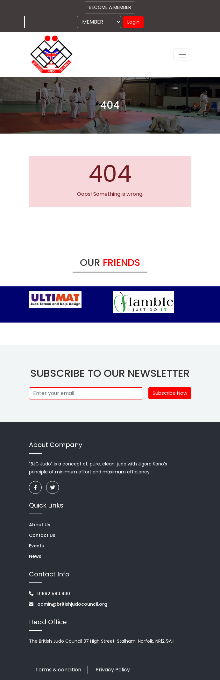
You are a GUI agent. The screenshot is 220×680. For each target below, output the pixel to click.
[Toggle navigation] (182, 54)
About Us (39, 525)
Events (36, 546)
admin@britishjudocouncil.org (68, 604)
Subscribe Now (170, 393)
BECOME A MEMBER (110, 7)
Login (133, 21)
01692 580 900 (49, 593)
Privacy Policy (113, 669)
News (35, 556)
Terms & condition (58, 669)
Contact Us (42, 535)
